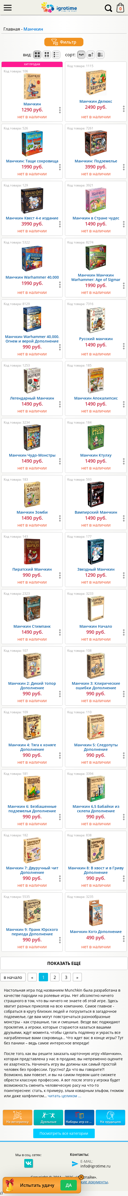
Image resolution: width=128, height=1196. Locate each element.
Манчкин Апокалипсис (96, 398)
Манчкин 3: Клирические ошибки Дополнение (96, 685)
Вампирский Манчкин (96, 512)
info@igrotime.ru (95, 1166)
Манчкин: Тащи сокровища (32, 161)
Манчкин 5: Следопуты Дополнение (96, 747)
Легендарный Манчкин (32, 398)
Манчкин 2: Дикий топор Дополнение (32, 685)
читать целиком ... (64, 1095)
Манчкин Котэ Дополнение (96, 931)
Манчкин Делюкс (95, 101)
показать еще (64, 963)
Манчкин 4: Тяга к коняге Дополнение (32, 747)
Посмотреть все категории (64, 1133)
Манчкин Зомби (32, 512)
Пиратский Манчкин (32, 569)
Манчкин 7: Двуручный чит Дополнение (32, 870)
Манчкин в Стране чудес (96, 218)
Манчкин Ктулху (96, 455)
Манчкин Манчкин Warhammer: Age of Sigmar (95, 277)
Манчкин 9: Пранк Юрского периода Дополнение (32, 931)
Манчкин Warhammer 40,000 (32, 277)
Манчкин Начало (95, 626)
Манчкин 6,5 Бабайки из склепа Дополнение (96, 808)
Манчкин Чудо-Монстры (32, 455)
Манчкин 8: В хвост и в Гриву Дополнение (96, 870)
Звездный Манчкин (96, 569)
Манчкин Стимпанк (32, 626)
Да (69, 1185)
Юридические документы (84, 1181)
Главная (11, 29)
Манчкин (32, 104)
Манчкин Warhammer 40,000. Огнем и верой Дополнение (32, 338)
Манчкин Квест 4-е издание (32, 218)
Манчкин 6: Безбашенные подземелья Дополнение (32, 808)
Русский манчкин (96, 338)
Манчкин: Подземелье (96, 161)
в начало (13, 977)
